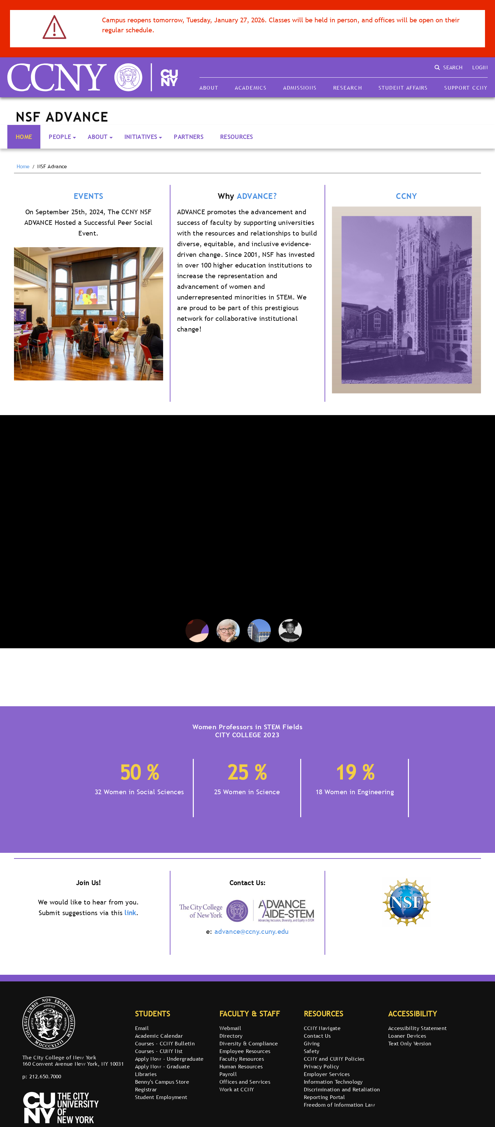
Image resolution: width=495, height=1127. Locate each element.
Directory (231, 1035)
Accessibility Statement (417, 1028)
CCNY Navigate (322, 1028)
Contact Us (317, 1035)
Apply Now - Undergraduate (169, 1058)
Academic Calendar (159, 1035)
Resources (236, 137)
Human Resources (241, 1066)
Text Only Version (409, 1043)
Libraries (146, 1074)
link (130, 912)
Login (480, 67)
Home (24, 137)
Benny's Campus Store (162, 1081)
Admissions (300, 87)
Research (347, 87)
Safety (312, 1051)
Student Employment (161, 1097)
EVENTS (88, 196)
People (60, 137)
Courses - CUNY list (159, 1051)
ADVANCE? (257, 196)
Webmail (230, 1028)
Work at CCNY (236, 1089)
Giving (312, 1043)
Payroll (228, 1074)
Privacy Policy (321, 1066)
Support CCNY (466, 87)
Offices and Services (244, 1081)
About (208, 87)
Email (142, 1028)
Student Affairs (403, 87)
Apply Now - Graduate (162, 1066)
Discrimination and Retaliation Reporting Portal (342, 1093)
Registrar (146, 1089)
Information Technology (333, 1081)
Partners (188, 137)
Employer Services (327, 1074)
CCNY (406, 196)
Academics (251, 87)
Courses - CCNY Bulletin (165, 1043)
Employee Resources (245, 1051)
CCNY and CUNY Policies (334, 1058)
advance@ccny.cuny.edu (251, 931)
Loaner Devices (407, 1035)
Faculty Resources (241, 1058)
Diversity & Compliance (248, 1043)
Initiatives (140, 137)
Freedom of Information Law (339, 1104)
